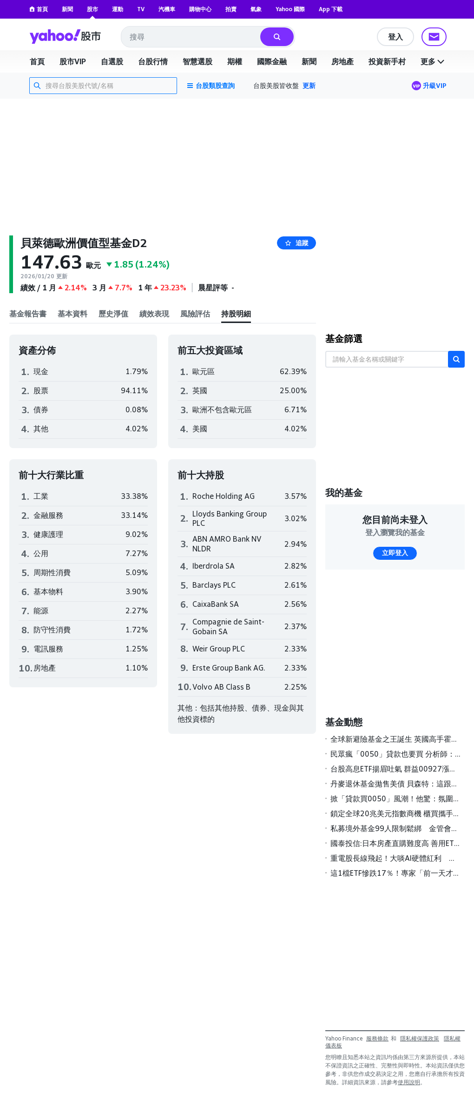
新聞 (67, 9)
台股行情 (153, 61)
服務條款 (377, 1038)
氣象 (256, 9)
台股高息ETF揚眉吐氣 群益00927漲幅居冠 (395, 768)
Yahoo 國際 (290, 9)
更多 (434, 61)
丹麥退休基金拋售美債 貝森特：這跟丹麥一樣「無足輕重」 (395, 783)
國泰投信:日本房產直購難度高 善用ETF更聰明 (395, 843)
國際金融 (272, 61)
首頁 (38, 9)
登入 (395, 36)
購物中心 (200, 9)
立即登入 (395, 553)
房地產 (342, 61)
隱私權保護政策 (419, 1038)
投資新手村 (387, 61)
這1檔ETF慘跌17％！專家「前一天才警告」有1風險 (395, 873)
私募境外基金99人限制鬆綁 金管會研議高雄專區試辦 (395, 828)
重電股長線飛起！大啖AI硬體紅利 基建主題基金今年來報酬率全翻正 (395, 858)
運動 (117, 9)
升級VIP (435, 85)
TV (141, 9)
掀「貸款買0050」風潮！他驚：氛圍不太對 (395, 798)
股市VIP (72, 61)
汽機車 (166, 9)
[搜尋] (277, 36)
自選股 (112, 61)
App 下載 (330, 9)
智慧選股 (197, 61)
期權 (234, 61)
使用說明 (409, 1082)
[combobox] (191, 36)
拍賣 (231, 9)
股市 (92, 9)
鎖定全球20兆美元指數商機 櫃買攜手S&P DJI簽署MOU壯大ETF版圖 (395, 813)
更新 (309, 85)
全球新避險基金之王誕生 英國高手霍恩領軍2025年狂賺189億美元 (395, 739)
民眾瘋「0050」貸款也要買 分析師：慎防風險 (395, 753)
